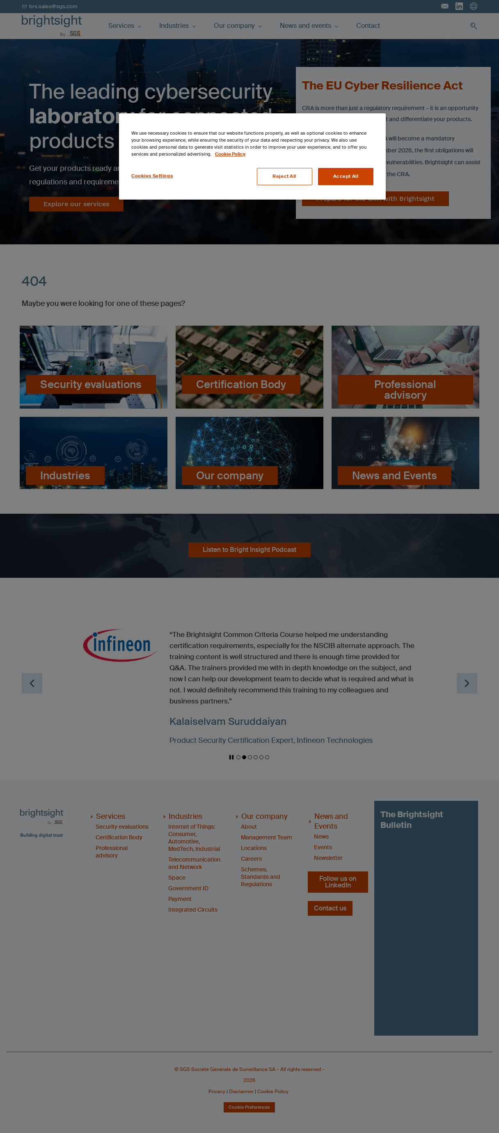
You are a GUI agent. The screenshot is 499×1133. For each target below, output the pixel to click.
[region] (252, 156)
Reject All (284, 176)
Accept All (346, 176)
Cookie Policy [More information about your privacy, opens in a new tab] (230, 154)
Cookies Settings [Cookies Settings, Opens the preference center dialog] (152, 176)
